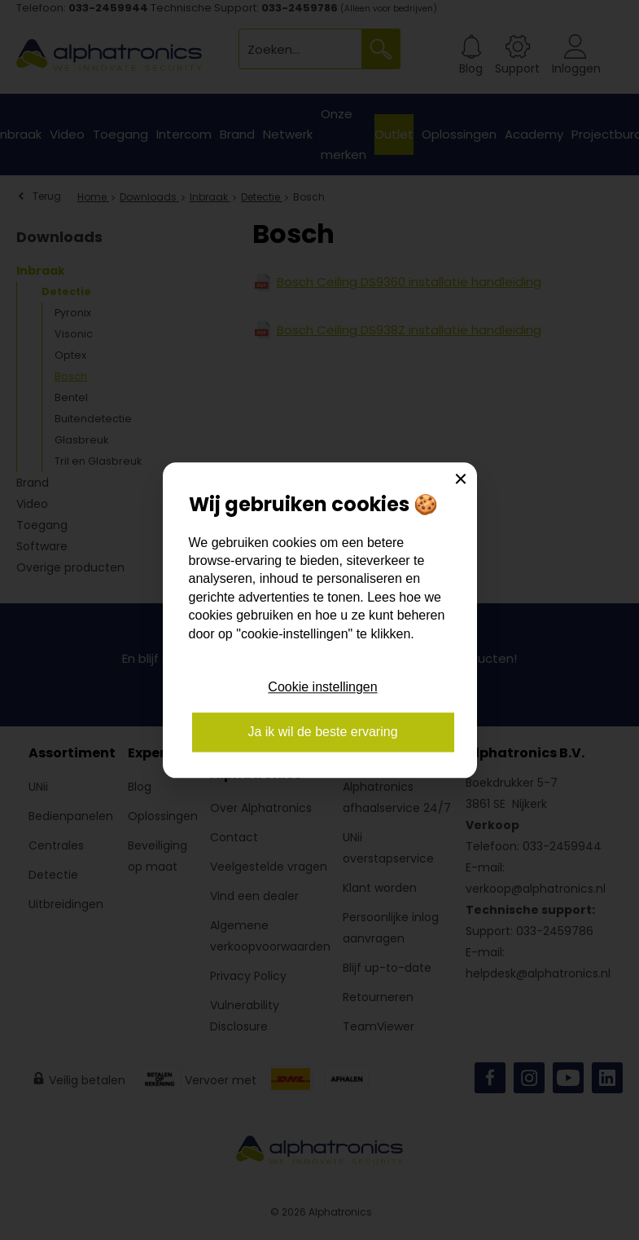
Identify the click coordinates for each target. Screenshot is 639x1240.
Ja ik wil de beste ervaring (322, 732)
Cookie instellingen (322, 688)
